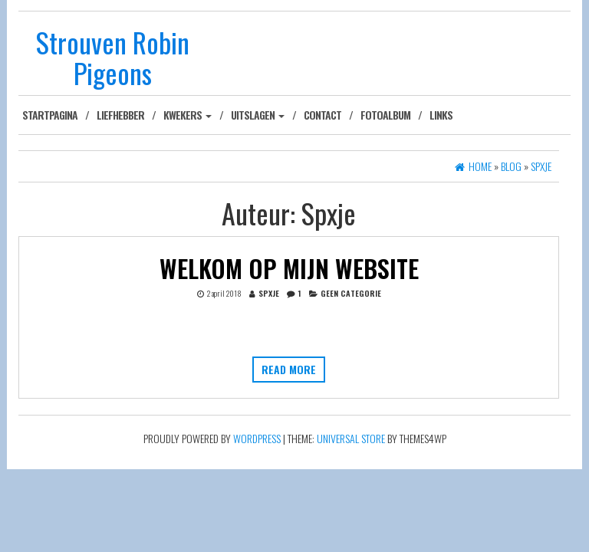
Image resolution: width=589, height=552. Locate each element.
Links (440, 115)
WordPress (257, 438)
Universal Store (351, 438)
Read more (289, 369)
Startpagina (49, 115)
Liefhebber (120, 115)
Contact (322, 115)
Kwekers (187, 115)
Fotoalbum (385, 115)
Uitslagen (258, 115)
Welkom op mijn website (289, 268)
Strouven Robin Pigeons (112, 57)
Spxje (268, 293)
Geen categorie (351, 293)
